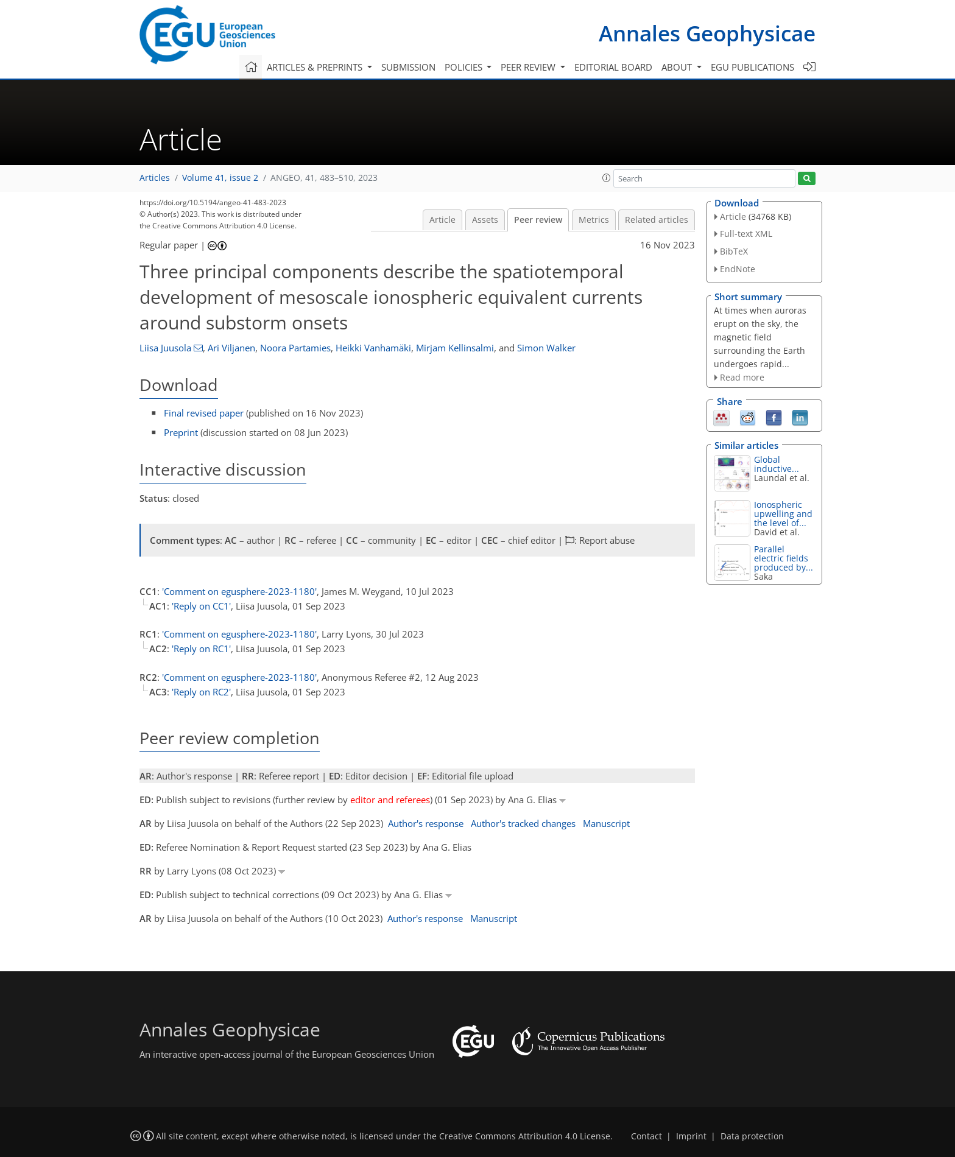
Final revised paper (204, 413)
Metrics (594, 219)
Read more (742, 377)
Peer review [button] (529, 67)
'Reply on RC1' (201, 648)
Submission (408, 67)
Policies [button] (465, 67)
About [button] (677, 67)
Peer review (538, 219)
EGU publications (752, 67)
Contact (646, 1136)
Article (442, 219)
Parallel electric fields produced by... (783, 558)
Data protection (752, 1136)
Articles (154, 177)
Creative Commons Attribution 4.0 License (524, 1136)
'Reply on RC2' (201, 692)
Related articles (656, 219)
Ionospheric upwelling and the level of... (783, 514)
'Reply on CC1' (201, 606)
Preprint (181, 432)
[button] (606, 177)
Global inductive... (776, 464)
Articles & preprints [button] (316, 67)
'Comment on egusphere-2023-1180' (239, 591)
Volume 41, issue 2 (220, 177)
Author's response (425, 823)
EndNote (737, 269)
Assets (485, 219)
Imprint (691, 1136)
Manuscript (606, 823)
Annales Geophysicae (707, 33)
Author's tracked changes (523, 823)
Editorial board (613, 67)
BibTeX (734, 251)
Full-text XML (746, 233)
